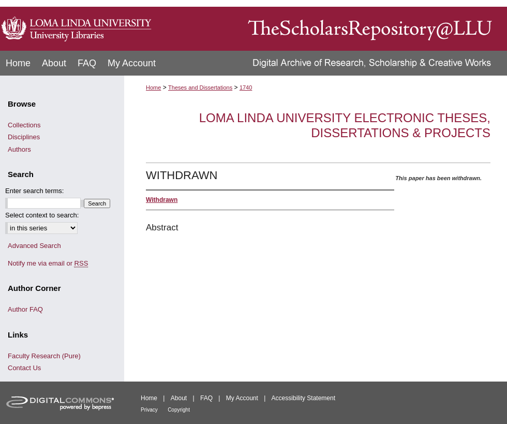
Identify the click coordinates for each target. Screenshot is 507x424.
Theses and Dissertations (200, 87)
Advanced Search (34, 246)
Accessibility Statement (303, 398)
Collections (24, 125)
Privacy (149, 410)
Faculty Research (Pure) (44, 356)
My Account (242, 398)
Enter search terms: (34, 191)
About (179, 398)
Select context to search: (42, 215)
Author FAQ (25, 309)
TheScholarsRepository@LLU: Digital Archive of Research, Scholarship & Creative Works (331, 25)
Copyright (179, 410)
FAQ (206, 398)
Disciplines (24, 137)
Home (153, 87)
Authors (19, 149)
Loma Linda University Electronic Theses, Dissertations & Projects (344, 125)
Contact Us (24, 368)
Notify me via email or (48, 263)
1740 (246, 87)
